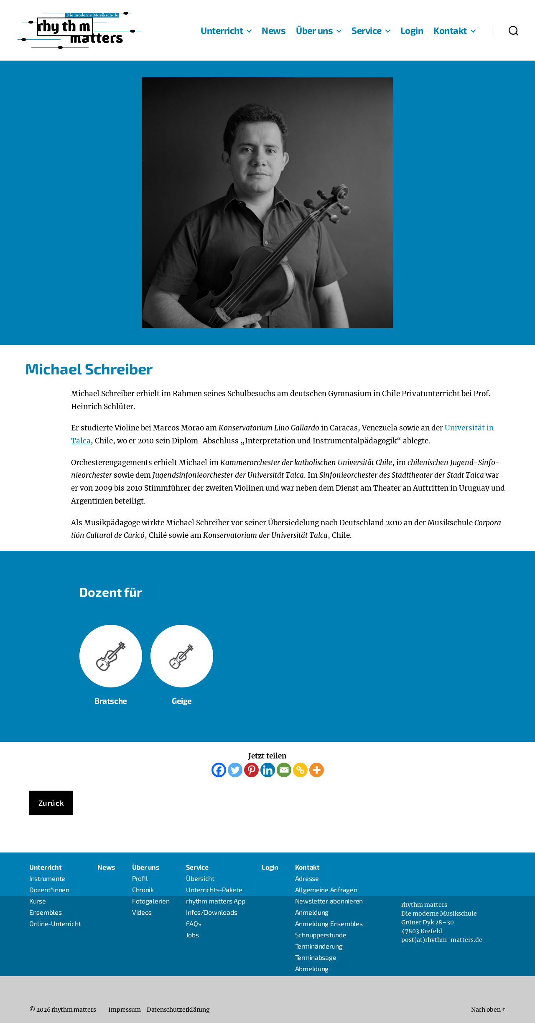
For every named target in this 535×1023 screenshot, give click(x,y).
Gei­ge (182, 700)
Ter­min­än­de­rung (319, 946)
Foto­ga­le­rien (151, 901)
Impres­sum (124, 1009)
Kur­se (37, 901)
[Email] (284, 770)
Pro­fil (140, 878)
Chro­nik (143, 889)
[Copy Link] (300, 770)
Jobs (192, 935)
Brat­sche (110, 664)
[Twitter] (235, 770)
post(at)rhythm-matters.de (441, 940)
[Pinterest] (251, 770)
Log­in (411, 30)
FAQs (193, 923)
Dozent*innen (49, 889)
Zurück (51, 802)
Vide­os (142, 912)
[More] (316, 770)
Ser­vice (367, 30)
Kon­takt (450, 30)
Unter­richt (222, 30)
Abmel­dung (312, 968)
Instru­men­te (47, 878)
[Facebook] (218, 770)
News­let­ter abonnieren (329, 901)
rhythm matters (73, 1009)
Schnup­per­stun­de (320, 935)
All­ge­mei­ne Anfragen (326, 889)
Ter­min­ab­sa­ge (315, 957)
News (273, 30)
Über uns (314, 30)
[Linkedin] (267, 770)
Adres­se (307, 878)
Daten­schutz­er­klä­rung (178, 1009)
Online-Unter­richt (55, 923)
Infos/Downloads (211, 912)
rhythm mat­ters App (215, 901)
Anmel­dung (312, 912)
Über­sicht (200, 878)
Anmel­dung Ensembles (329, 923)
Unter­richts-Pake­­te (214, 889)
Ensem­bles (45, 912)
